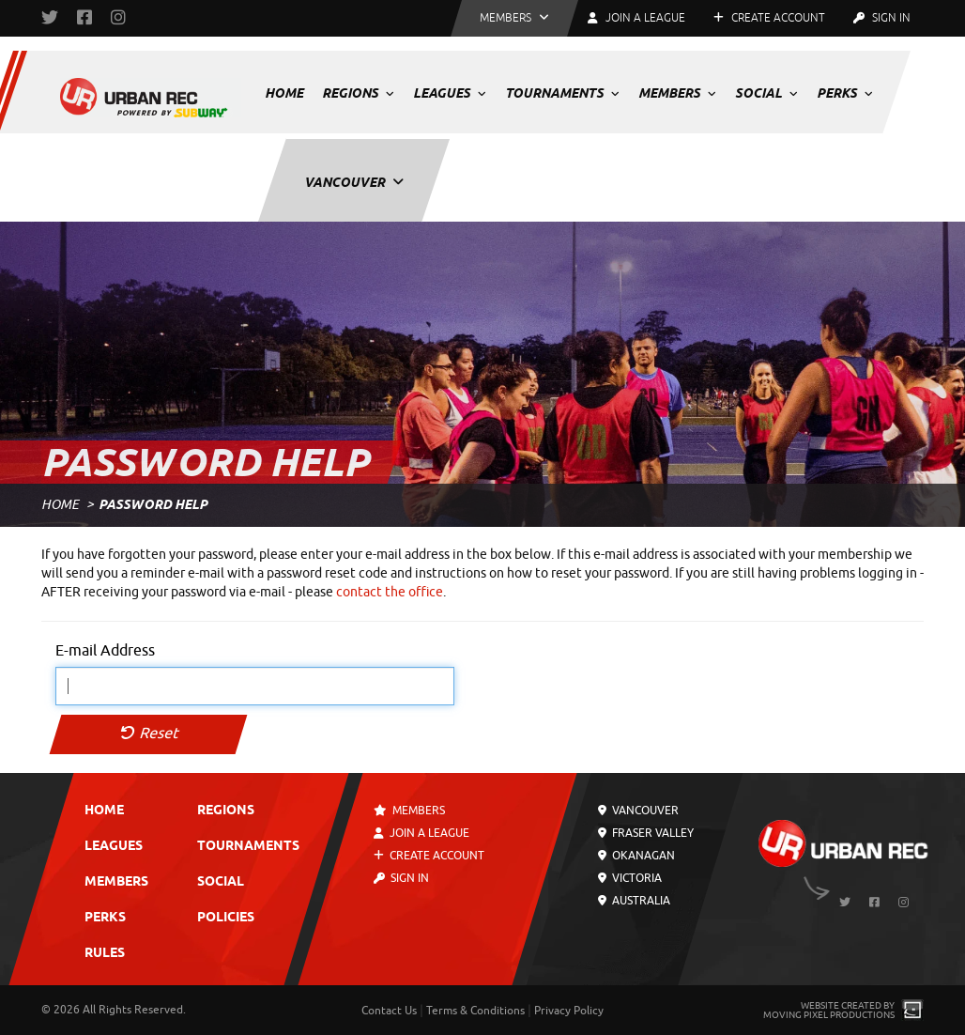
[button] (514, 18)
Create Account (769, 17)
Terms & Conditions (475, 1010)
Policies (225, 918)
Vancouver (354, 182)
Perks (845, 92)
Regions (358, 92)
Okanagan (636, 855)
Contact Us (389, 1010)
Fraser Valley (646, 833)
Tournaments (562, 92)
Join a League (422, 833)
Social (766, 92)
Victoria (630, 878)
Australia (634, 900)
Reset (148, 733)
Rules (104, 954)
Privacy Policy (569, 1010)
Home (284, 92)
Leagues (449, 92)
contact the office (389, 592)
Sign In (882, 17)
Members (677, 92)
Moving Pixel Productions (829, 1015)
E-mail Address (105, 650)
